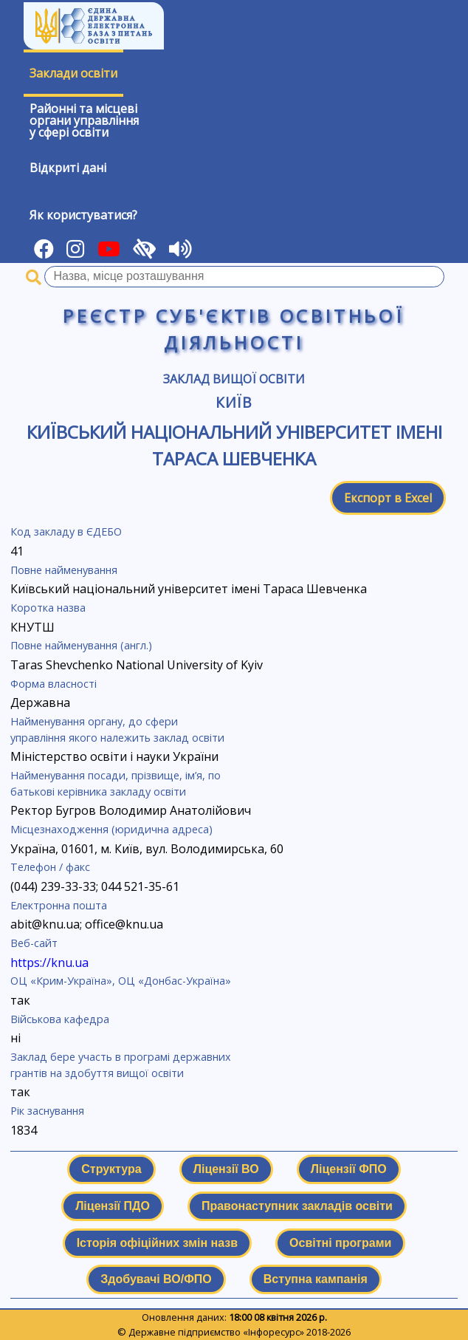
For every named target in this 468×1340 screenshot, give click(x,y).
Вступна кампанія (316, 1279)
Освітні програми (340, 1243)
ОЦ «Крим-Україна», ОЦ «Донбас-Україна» (120, 981)
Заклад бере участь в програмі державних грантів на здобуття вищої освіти (120, 1065)
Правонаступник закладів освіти (297, 1206)
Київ (234, 402)
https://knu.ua (49, 962)
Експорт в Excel (388, 498)
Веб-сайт (34, 943)
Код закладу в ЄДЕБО (66, 531)
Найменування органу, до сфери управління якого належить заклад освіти (117, 729)
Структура (111, 1169)
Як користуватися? (83, 215)
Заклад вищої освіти (234, 379)
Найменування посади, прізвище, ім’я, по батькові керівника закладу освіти (115, 783)
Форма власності (53, 684)
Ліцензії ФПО (349, 1169)
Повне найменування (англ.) (81, 645)
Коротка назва (48, 608)
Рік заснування (47, 1111)
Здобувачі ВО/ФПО (155, 1279)
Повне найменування (63, 570)
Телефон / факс (50, 867)
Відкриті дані (68, 168)
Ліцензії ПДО (112, 1206)
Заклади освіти (73, 73)
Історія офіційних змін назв (157, 1243)
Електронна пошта (58, 905)
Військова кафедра (59, 1019)
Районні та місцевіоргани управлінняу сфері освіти (84, 120)
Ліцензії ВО (226, 1169)
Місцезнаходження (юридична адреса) (111, 829)
